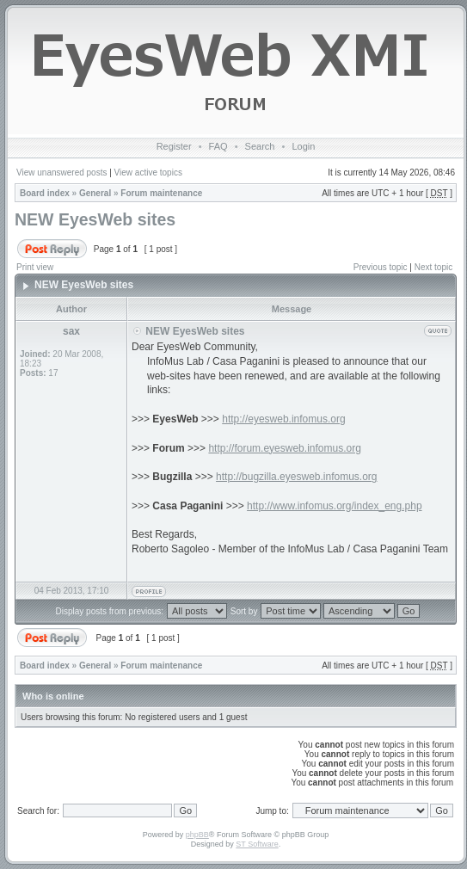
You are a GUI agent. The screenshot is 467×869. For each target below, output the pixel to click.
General (95, 193)
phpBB (197, 834)
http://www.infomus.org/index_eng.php (334, 506)
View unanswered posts (61, 172)
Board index (45, 193)
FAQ (218, 146)
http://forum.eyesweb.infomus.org (284, 448)
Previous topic (380, 267)
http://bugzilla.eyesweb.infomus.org (296, 477)
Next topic (433, 267)
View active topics (148, 172)
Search (260, 146)
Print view (34, 267)
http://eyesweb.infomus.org (283, 419)
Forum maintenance (161, 193)
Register (174, 146)
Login (303, 146)
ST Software (257, 844)
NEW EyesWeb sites (95, 219)
